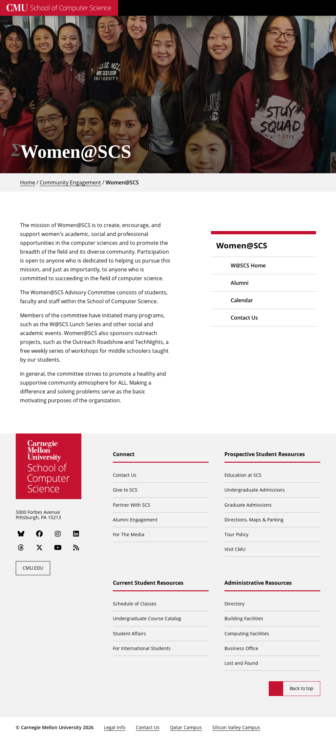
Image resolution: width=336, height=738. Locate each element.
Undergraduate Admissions (254, 490)
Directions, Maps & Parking (254, 520)
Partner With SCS (131, 505)
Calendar (242, 300)
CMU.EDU (33, 568)
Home (27, 182)
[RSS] (76, 548)
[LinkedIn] (76, 534)
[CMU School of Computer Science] (59, 8)
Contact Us (244, 317)
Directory (234, 604)
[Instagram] (58, 534)
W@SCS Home (248, 265)
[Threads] (21, 548)
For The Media (128, 534)
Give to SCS (125, 490)
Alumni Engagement (135, 520)
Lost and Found (241, 663)
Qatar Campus (186, 727)
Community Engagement (70, 182)
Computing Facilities (246, 633)
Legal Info (114, 727)
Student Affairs (129, 633)
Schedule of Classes (135, 604)
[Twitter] (39, 548)
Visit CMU (234, 549)
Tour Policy (236, 534)
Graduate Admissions (248, 505)
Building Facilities (243, 618)
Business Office (241, 648)
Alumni (239, 282)
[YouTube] (58, 548)
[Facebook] (39, 534)
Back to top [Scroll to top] (301, 688)
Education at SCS (243, 475)
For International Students (142, 648)
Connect (124, 454)
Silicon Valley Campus (236, 727)
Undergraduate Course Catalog (147, 618)
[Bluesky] (21, 534)
